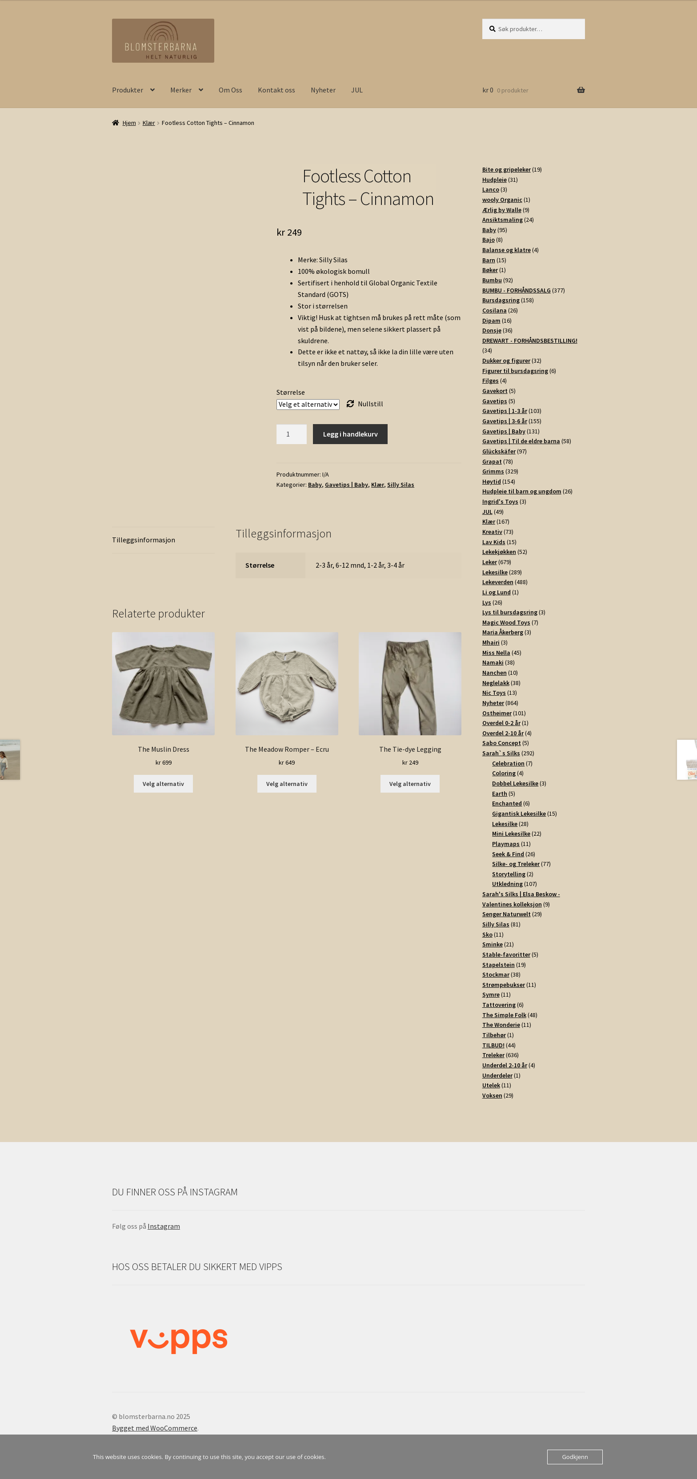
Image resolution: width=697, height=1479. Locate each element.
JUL (357, 89)
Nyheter (323, 89)
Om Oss (230, 89)
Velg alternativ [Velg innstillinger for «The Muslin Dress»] (163, 784)
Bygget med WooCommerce (154, 1427)
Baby (315, 485)
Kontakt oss (276, 89)
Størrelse (290, 392)
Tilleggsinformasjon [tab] (143, 539)
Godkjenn (575, 1457)
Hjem (129, 123)
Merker (181, 89)
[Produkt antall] (291, 434)
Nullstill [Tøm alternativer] (370, 403)
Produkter (127, 89)
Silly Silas (400, 485)
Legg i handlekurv (350, 433)
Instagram (164, 1226)
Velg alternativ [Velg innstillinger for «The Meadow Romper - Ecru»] (287, 784)
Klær (149, 123)
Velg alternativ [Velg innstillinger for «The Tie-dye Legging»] (410, 784)
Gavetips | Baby (346, 485)
